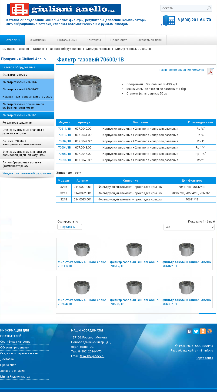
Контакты (94, 40)
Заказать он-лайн (149, 40)
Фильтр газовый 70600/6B (21, 82)
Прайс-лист (118, 40)
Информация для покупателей (14, 333)
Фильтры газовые (98, 49)
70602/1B (64, 141)
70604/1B (64, 147)
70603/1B (64, 153)
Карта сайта (204, 358)
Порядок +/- (68, 227)
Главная (23, 49)
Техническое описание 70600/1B (181, 69)
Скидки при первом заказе (19, 353)
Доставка (7, 359)
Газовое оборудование (65, 49)
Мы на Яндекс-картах (15, 376)
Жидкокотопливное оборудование (27, 173)
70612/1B (64, 135)
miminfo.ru (206, 350)
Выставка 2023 (66, 40)
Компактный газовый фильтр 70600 (27, 96)
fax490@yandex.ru (92, 356)
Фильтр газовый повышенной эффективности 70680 (23, 106)
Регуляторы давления (18, 122)
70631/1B (64, 160)
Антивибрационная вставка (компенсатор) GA (22, 164)
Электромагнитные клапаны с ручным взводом (23, 131)
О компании (38, 40)
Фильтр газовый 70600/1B (21, 115)
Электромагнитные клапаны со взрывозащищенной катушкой (24, 153)
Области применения (14, 347)
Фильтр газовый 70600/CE (21, 89)
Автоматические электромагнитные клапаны (22, 142)
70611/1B (64, 128)
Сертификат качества (15, 341)
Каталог (12, 40)
